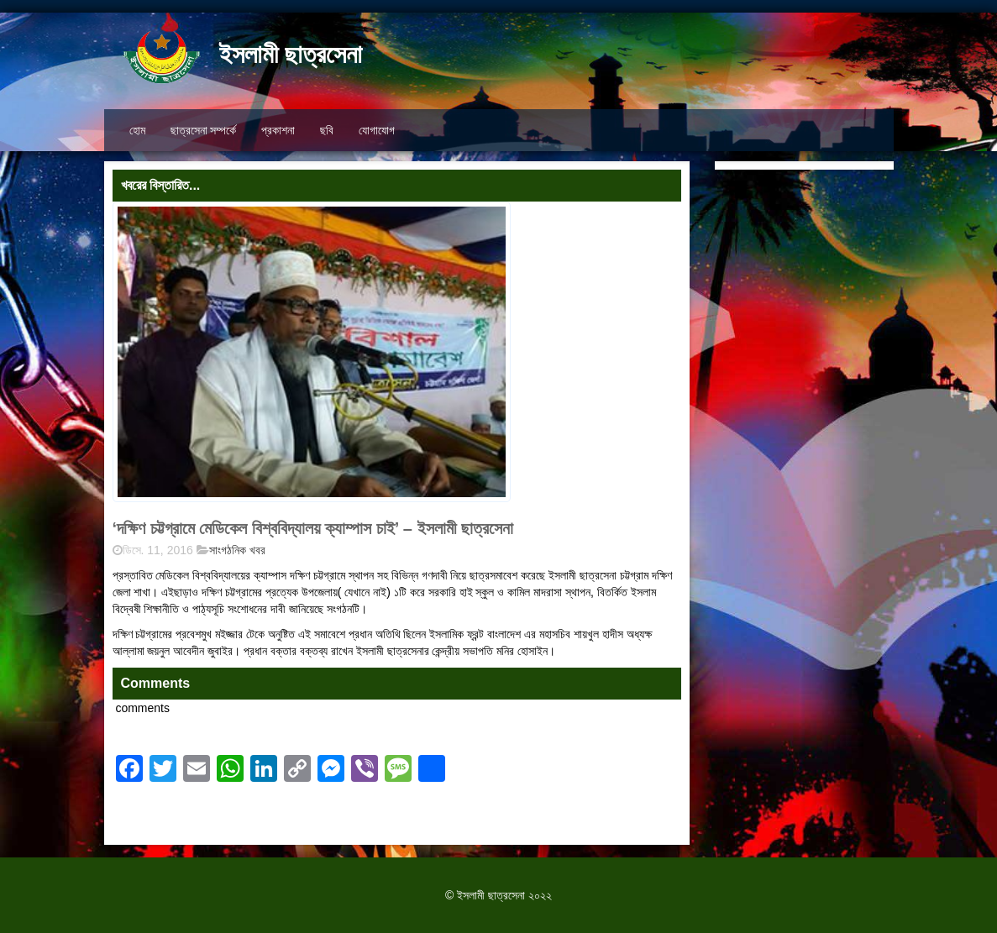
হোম (137, 130)
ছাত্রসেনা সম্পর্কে (204, 130)
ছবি (326, 130)
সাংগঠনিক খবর (237, 550)
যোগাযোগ (377, 130)
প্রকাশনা (278, 130)
